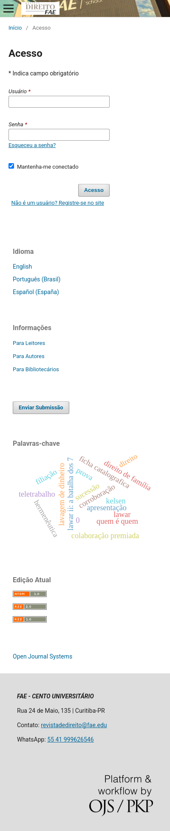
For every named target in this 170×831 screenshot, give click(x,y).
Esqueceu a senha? (32, 145)
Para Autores (29, 356)
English (22, 266)
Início (15, 28)
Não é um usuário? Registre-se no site (57, 203)
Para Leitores (29, 343)
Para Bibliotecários (36, 369)
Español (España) (36, 292)
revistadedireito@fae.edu (74, 725)
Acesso (94, 190)
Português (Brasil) (36, 279)
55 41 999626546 (70, 739)
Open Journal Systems (42, 656)
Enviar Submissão (41, 407)
